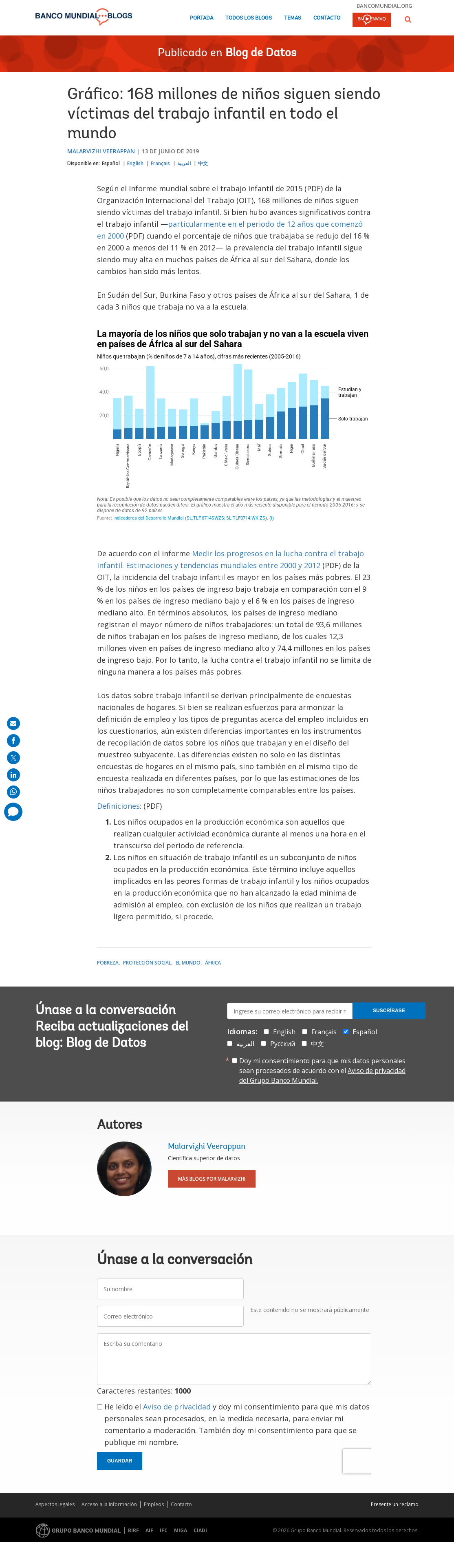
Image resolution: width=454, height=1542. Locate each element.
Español (111, 163)
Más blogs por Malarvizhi (211, 1178)
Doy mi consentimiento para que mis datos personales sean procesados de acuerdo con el (322, 1070)
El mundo (188, 962)
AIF (149, 1530)
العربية (184, 163)
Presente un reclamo (395, 1504)
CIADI (200, 1530)
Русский (282, 1043)
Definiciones (118, 806)
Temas (292, 18)
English (135, 163)
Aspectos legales (55, 1504)
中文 (203, 163)
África (213, 962)
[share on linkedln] (13, 774)
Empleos (154, 1504)
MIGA (180, 1530)
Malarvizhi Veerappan (101, 151)
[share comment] (13, 812)
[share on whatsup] (13, 792)
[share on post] (13, 757)
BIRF (133, 1530)
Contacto (326, 18)
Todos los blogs (248, 18)
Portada (201, 18)
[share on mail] (13, 723)
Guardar (119, 1461)
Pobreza (108, 962)
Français (160, 163)
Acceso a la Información (109, 1504)
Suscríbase (389, 1010)
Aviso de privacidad (177, 1406)
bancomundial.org (384, 5)
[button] (408, 19)
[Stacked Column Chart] (234, 426)
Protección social (147, 962)
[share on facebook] (13, 740)
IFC (163, 1530)
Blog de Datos (260, 53)
